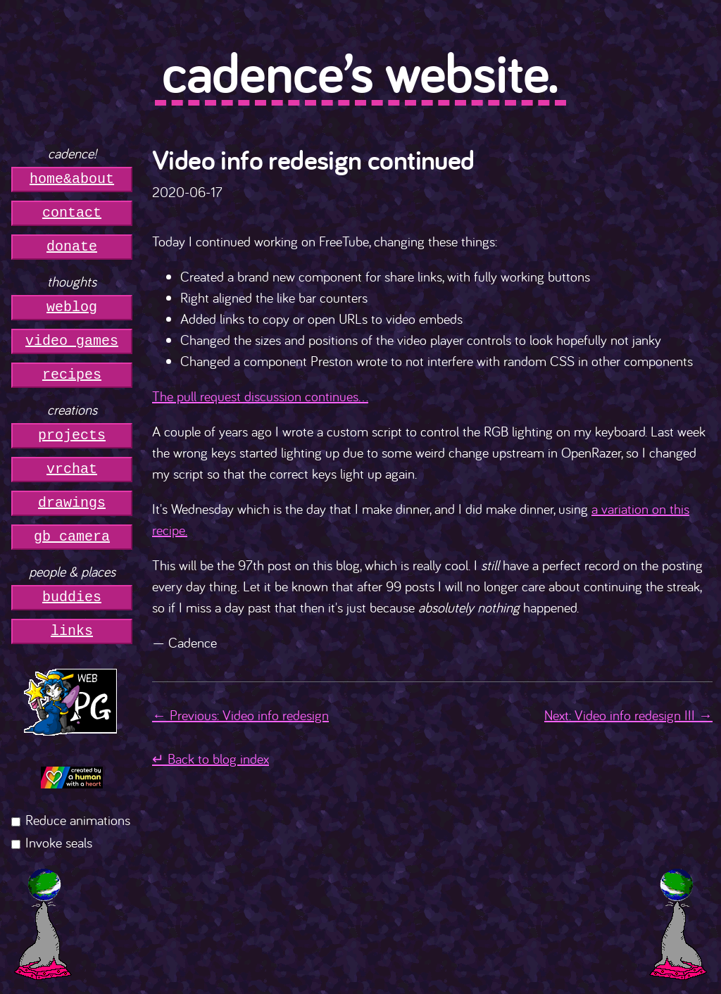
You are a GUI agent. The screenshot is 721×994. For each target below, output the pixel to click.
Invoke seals (58, 842)
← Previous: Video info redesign (240, 715)
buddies (71, 597)
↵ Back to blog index (210, 758)
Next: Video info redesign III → (628, 715)
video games (71, 341)
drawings (72, 502)
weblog (71, 307)
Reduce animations (77, 820)
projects (72, 435)
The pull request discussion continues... (260, 396)
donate (71, 246)
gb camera (72, 536)
